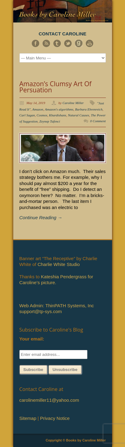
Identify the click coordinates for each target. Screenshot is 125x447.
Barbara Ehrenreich (88, 109)
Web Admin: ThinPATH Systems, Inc (56, 305)
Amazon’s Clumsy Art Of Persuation (55, 86)
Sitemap (27, 418)
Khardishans (57, 115)
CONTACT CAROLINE (62, 33)
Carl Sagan (27, 115)
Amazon (37, 109)
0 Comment (98, 121)
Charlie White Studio (59, 264)
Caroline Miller (73, 103)
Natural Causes (78, 115)
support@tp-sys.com (40, 311)
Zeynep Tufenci (50, 121)
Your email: (31, 338)
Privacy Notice (55, 418)
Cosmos (41, 115)
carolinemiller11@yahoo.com (49, 400)
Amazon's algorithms (59, 109)
